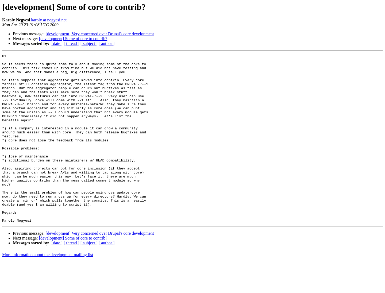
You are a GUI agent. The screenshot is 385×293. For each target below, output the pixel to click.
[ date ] (57, 43)
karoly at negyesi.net (49, 20)
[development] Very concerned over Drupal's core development (100, 34)
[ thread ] (71, 43)
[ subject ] (89, 43)
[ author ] (107, 43)
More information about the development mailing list (47, 288)
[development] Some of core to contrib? (73, 38)
